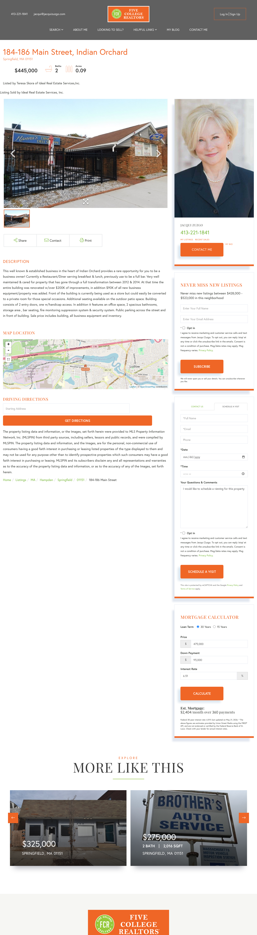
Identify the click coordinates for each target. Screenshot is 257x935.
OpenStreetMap (147, 387)
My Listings (186, 239)
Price (183, 637)
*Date (184, 450)
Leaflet (132, 387)
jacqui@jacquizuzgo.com (49, 14)
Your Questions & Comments (198, 483)
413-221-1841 (19, 14)
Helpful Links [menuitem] (143, 30)
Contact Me (202, 249)
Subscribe (202, 366)
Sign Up (235, 14)
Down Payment (190, 653)
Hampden (46, 468)
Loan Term (186, 627)
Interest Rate (188, 669)
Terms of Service (187, 589)
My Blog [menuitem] (173, 30)
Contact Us (197, 406)
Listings (21, 468)
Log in (224, 14)
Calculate (202, 694)
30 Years (204, 627)
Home (7, 468)
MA (33, 468)
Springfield (65, 468)
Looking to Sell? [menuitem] (111, 30)
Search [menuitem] (54, 30)
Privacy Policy (206, 350)
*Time (184, 467)
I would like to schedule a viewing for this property (214, 507)
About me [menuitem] (80, 30)
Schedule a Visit (231, 406)
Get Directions (149, 409)
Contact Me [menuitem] (198, 30)
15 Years (220, 627)
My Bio (229, 244)
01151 (80, 468)
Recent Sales (202, 239)
